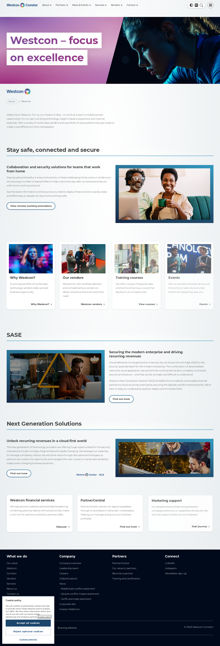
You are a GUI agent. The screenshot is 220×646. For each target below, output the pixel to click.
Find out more (124, 395)
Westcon (12, 568)
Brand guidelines (67, 627)
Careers (63, 573)
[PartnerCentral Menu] (210, 5)
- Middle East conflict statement (77, 588)
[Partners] (62, 5)
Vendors (11, 578)
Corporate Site (67, 604)
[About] (46, 5)
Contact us (13, 593)
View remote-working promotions (40, 204)
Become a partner (122, 573)
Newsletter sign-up (176, 573)
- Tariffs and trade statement (75, 599)
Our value (12, 563)
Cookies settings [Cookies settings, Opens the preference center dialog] (28, 639)
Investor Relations (69, 609)
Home (11, 101)
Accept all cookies (28, 623)
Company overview (70, 563)
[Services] (100, 5)
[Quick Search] (201, 5)
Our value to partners (124, 568)
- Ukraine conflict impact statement (79, 593)
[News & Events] (81, 5)
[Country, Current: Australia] (196, 5)
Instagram (171, 568)
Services (11, 583)
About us (12, 588)
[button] (191, 5)
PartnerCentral (120, 563)
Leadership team (69, 568)
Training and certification (126, 578)
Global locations (68, 578)
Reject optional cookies (28, 631)
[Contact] (132, 5)
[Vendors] (116, 5)
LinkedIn (170, 563)
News (62, 583)
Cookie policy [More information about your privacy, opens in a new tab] (44, 617)
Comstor (12, 573)
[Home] (22, 5)
